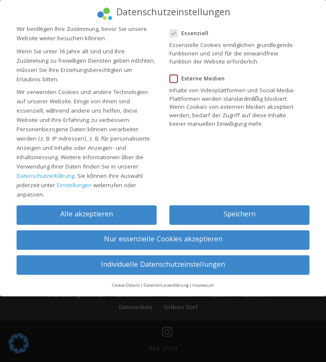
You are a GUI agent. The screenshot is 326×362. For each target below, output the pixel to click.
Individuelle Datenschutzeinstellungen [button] (163, 260)
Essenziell (192, 28)
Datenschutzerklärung (45, 171)
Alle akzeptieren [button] (86, 210)
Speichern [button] (240, 210)
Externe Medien (200, 74)
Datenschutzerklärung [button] (165, 280)
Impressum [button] (203, 280)
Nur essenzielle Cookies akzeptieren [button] (163, 235)
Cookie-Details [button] (126, 280)
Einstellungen (74, 180)
